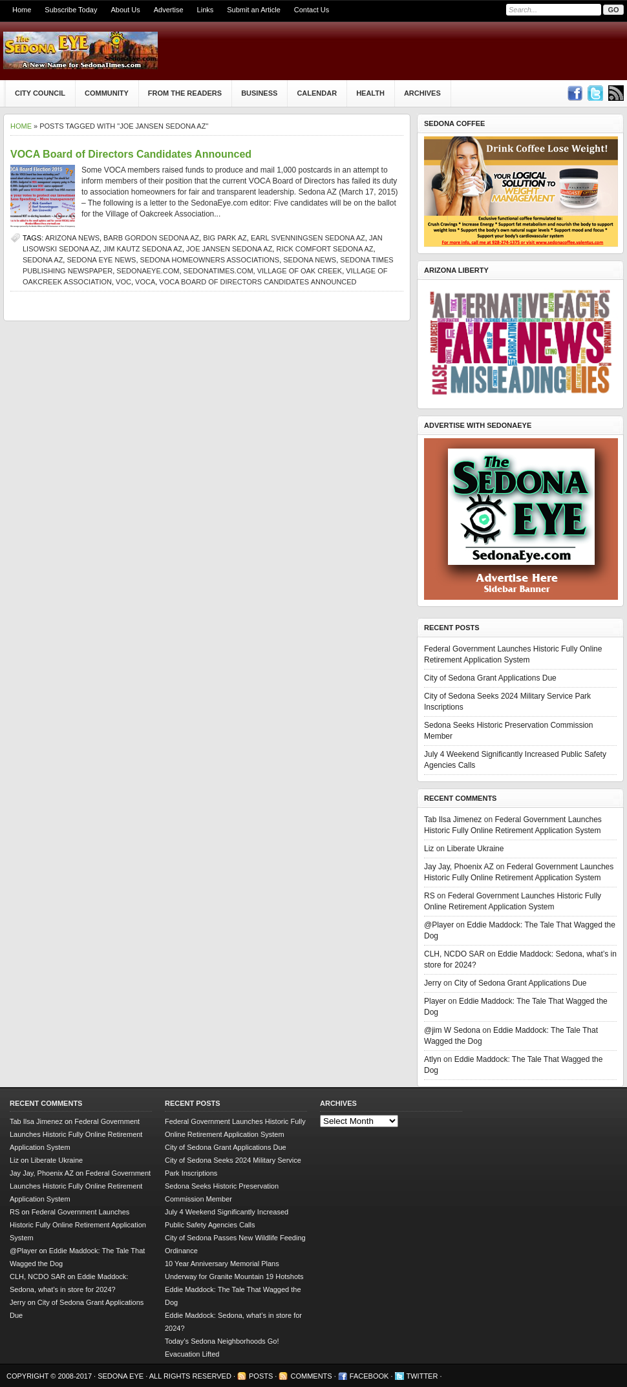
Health (370, 93)
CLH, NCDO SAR (454, 953)
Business (259, 93)
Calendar (317, 93)
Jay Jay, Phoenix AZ (459, 866)
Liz (429, 848)
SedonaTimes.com (218, 271)
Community (107, 93)
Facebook (369, 1376)
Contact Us (311, 10)
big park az (225, 238)
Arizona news (72, 238)
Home (21, 10)
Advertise (169, 10)
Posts (261, 1376)
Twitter (422, 1376)
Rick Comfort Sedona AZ (324, 249)
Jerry (432, 983)
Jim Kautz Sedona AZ (142, 249)
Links (205, 10)
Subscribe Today (71, 10)
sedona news (309, 260)
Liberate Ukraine (475, 848)
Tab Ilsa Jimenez (453, 819)
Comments (311, 1376)
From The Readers (185, 93)
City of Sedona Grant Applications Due (490, 678)
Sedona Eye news (101, 260)
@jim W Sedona (452, 1030)
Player (435, 1001)
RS (429, 895)
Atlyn (432, 1059)
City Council (40, 93)
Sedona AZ (43, 260)
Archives (422, 93)
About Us (125, 10)
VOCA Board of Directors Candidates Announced (130, 154)
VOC (123, 282)
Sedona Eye (121, 1376)
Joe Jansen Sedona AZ (229, 249)
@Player (439, 924)
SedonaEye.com (147, 271)
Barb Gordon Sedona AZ (151, 238)
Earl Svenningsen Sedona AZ (308, 238)
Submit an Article (254, 10)
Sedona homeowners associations (210, 260)
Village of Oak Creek (299, 271)
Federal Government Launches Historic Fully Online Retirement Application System (76, 1134)
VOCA (145, 282)
